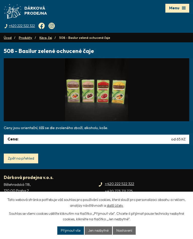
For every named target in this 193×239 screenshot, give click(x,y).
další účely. (115, 205)
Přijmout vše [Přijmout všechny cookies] (70, 230)
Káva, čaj (45, 38)
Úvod (8, 38)
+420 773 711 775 (119, 191)
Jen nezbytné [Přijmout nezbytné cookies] (98, 230)
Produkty (25, 38)
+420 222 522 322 (119, 183)
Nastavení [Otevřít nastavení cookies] (124, 230)
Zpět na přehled (21, 158)
